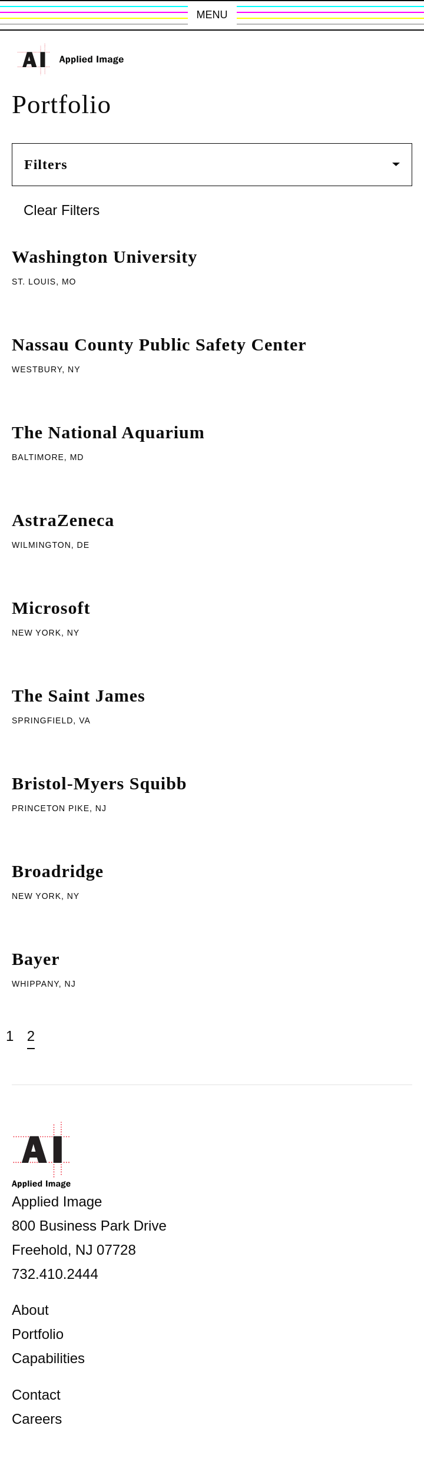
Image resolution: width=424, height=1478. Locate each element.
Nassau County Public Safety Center (159, 344)
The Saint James (78, 695)
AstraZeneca (63, 520)
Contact (36, 1395)
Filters (212, 164)
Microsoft (51, 607)
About (30, 1310)
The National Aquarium (108, 432)
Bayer (36, 958)
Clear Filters (62, 210)
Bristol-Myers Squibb (99, 783)
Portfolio (38, 1334)
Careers (37, 1419)
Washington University (104, 256)
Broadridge (58, 871)
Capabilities (48, 1358)
